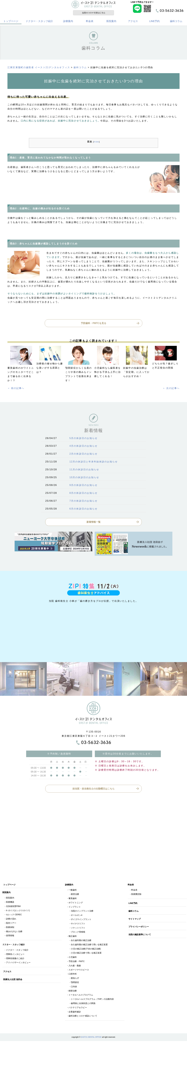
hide (96, 142)
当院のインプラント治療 (82, 911)
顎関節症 (75, 983)
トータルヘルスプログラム (81, 995)
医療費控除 (136, 895)
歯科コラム (176, 21)
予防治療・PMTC (77, 962)
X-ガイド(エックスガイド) (18, 911)
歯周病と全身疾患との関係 (83, 1004)
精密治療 (73, 991)
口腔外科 (73, 974)
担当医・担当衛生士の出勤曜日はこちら (93, 789)
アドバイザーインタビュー (18, 963)
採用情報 (10, 936)
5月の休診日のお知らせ (83, 439)
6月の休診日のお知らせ (83, 509)
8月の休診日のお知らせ (83, 493)
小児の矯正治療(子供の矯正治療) (86, 949)
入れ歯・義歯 (75, 966)
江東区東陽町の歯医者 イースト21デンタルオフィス (38, 68)
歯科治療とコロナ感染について (83, 1016)
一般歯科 (73, 890)
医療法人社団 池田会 (13, 980)
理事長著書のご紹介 (15, 959)
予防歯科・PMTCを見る (93, 324)
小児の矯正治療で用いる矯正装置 (86, 953)
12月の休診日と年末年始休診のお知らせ (93, 462)
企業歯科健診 (75, 1012)
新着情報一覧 (93, 522)
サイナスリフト (78, 924)
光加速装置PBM (13, 907)
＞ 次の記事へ (171, 389)
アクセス (133, 21)
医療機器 (10, 902)
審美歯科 (73, 899)
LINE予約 (154, 21)
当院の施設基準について (140, 935)
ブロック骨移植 (78, 932)
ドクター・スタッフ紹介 (39, 21)
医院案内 (111, 21)
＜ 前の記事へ (15, 389)
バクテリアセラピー (78, 1008)
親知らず (75, 978)
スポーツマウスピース (79, 970)
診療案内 (68, 21)
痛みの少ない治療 (14, 932)
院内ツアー (11, 923)
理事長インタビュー (15, 955)
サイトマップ (135, 919)
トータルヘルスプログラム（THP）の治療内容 (92, 999)
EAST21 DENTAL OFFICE (91, 1038)
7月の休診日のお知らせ (83, 501)
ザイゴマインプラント (81, 920)
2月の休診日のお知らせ (83, 454)
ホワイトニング (76, 903)
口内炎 (74, 987)
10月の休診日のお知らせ (84, 478)
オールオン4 (76, 916)
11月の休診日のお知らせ (84, 470)
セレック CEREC (14, 915)
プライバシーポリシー (139, 927)
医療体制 (10, 928)
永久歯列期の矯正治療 (81, 941)
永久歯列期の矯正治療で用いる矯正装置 (89, 945)
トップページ (10, 21)
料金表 (89, 21)
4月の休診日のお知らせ (83, 446)
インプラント (75, 907)
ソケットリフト (78, 928)
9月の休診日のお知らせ (83, 485)
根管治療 (75, 895)
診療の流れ (11, 919)
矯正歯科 (73, 937)
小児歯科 (73, 957)
